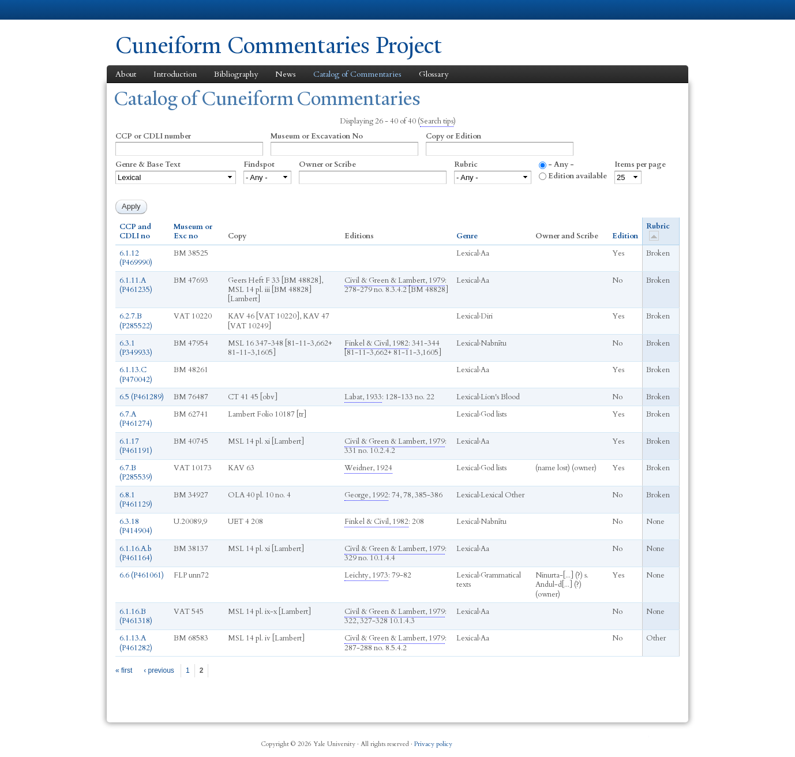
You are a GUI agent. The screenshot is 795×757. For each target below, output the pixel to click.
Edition (625, 236)
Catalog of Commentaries (357, 74)
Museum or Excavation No (317, 136)
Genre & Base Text (148, 164)
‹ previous (159, 670)
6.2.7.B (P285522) (135, 321)
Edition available (577, 176)
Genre (467, 236)
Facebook (558, 740)
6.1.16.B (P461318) (135, 616)
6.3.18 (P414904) (135, 526)
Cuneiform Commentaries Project (278, 45)
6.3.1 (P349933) (135, 348)
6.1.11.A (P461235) (135, 285)
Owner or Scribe (327, 164)
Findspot (259, 164)
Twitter (586, 740)
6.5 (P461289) (141, 397)
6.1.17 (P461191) (135, 446)
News (285, 74)
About (125, 74)
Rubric (466, 164)
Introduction (175, 74)
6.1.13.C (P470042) (135, 374)
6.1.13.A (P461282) (135, 643)
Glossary (433, 74)
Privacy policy (433, 744)
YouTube (642, 740)
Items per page (640, 164)
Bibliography (236, 74)
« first (123, 670)
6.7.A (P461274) (135, 419)
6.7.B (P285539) (135, 472)
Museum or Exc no (193, 231)
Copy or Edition (453, 136)
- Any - (561, 164)
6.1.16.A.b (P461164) (135, 553)
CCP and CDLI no (135, 231)
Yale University (147, 10)
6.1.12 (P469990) (135, 258)
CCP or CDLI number (153, 136)
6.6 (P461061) (141, 575)
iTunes (614, 740)
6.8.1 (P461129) (135, 499)
